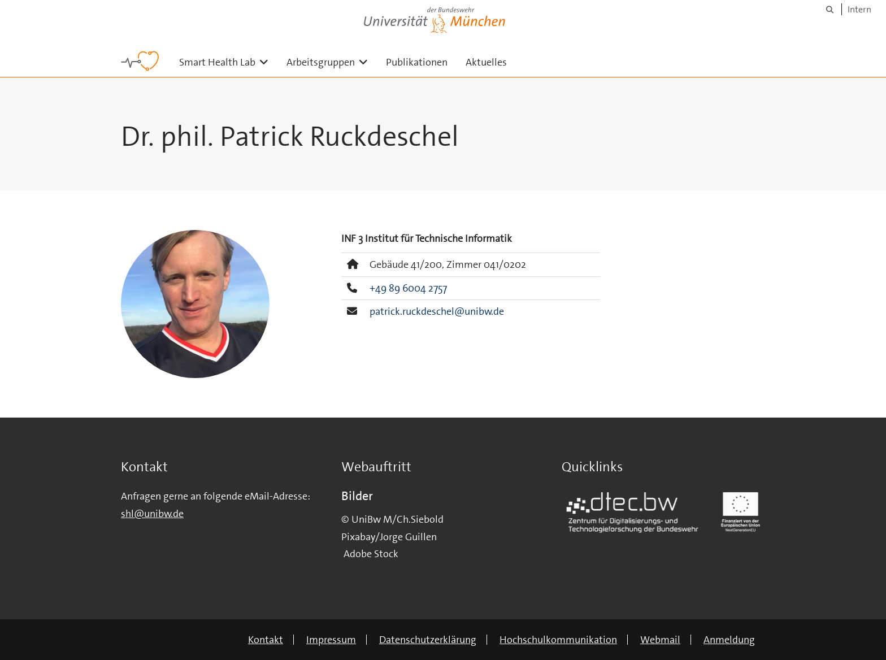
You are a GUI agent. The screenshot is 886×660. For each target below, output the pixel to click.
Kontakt (265, 639)
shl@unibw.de (152, 513)
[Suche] (829, 9)
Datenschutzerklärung (427, 639)
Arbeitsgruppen (331, 62)
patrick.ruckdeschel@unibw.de (437, 311)
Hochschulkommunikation (558, 639)
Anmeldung (729, 639)
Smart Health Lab (228, 62)
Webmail (660, 639)
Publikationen (417, 62)
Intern (859, 9)
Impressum (331, 639)
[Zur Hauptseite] (140, 61)
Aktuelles (486, 62)
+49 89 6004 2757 (408, 288)
